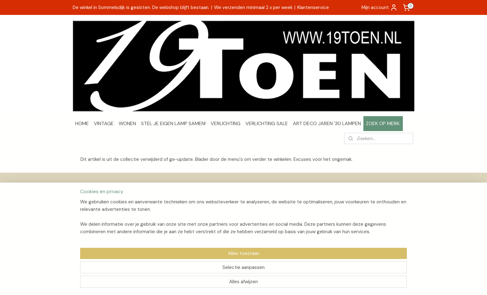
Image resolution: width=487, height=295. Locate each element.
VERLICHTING (225, 123)
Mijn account (380, 7)
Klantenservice (313, 7)
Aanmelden (366, 221)
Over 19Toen (87, 199)
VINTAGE (104, 123)
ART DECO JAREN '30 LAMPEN (327, 123)
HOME (82, 123)
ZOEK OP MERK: (383, 123)
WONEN (127, 123)
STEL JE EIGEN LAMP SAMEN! (173, 123)
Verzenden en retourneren (102, 206)
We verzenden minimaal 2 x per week (253, 7)
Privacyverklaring (92, 220)
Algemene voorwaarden (99, 213)
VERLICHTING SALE (266, 123)
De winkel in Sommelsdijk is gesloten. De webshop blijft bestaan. (141, 7)
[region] (202, 269)
